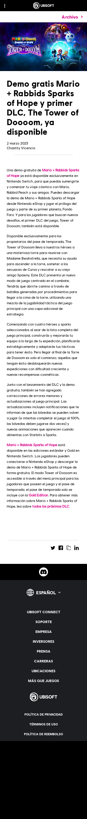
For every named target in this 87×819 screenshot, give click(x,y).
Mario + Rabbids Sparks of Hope (32, 445)
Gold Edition (38, 495)
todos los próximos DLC (50, 506)
